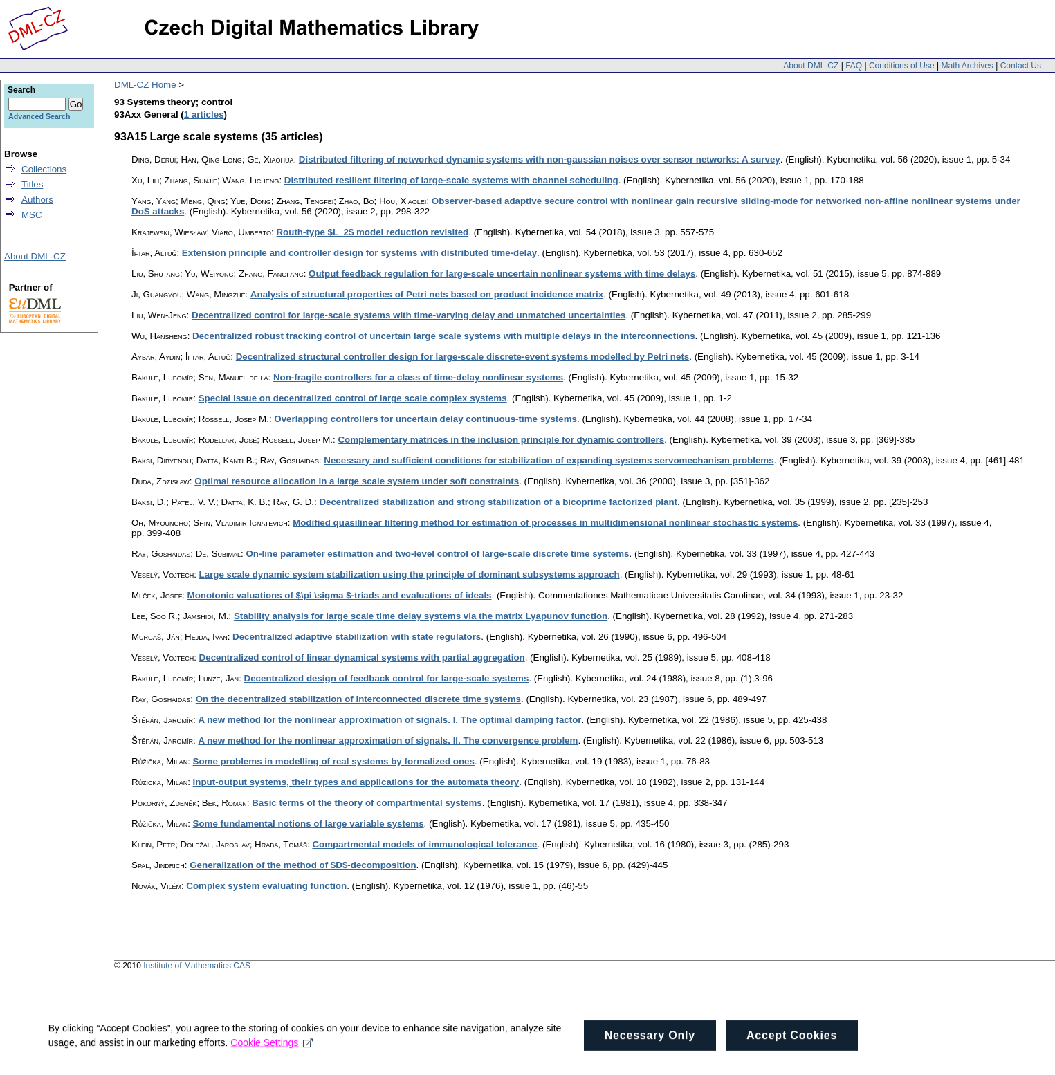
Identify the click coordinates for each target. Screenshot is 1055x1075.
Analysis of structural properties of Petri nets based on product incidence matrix (426, 294)
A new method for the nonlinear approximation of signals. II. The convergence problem (388, 740)
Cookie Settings (272, 1058)
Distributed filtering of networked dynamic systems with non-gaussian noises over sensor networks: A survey (539, 159)
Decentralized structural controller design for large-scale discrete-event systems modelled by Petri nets (463, 356)
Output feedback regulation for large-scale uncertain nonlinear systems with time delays (502, 273)
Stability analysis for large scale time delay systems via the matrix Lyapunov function (420, 616)
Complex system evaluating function (266, 886)
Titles (32, 184)
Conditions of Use (902, 66)
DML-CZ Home (145, 85)
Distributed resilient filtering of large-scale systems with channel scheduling (451, 180)
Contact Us (1020, 66)
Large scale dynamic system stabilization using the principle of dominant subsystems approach (409, 574)
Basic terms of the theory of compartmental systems (367, 803)
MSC (31, 215)
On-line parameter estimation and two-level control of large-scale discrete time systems (438, 554)
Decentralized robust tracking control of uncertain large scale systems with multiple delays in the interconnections (443, 336)
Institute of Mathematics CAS (196, 966)
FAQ (853, 66)
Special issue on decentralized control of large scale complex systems (353, 398)
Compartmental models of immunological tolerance (424, 844)
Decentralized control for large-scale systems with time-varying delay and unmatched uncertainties (408, 315)
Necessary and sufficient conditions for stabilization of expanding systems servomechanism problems (548, 460)
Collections (43, 169)
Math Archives (967, 66)
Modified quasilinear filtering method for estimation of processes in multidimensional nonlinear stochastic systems (545, 522)
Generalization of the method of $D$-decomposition (303, 865)
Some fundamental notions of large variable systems (308, 823)
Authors (37, 199)
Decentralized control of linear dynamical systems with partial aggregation (362, 657)
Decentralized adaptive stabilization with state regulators (356, 637)
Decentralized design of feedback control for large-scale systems (386, 678)
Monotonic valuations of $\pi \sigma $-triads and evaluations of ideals (339, 595)
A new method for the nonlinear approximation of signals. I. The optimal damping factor (389, 720)
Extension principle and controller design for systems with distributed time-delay (359, 253)
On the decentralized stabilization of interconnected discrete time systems (358, 699)
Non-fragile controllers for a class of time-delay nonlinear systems (418, 377)
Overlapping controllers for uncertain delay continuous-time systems (425, 419)
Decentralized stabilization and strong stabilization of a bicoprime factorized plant (498, 502)
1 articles (204, 114)
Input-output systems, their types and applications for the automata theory (356, 782)
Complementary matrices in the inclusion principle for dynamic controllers (501, 439)
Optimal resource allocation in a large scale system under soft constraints (356, 481)
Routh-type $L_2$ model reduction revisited (372, 232)
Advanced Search (39, 116)
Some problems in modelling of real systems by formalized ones (334, 761)
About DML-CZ (810, 66)
